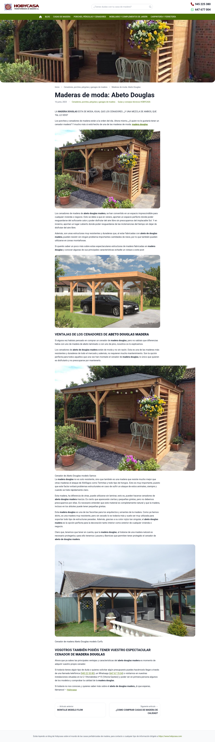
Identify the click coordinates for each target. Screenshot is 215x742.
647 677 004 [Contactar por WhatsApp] (203, 9)
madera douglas (140, 124)
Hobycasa (72, 689)
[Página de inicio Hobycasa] (40, 16)
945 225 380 (203, 4)
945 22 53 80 (87, 673)
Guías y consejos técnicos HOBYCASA (134, 102)
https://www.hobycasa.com (170, 736)
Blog (47, 17)
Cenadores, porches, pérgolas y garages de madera (93, 102)
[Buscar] (143, 6)
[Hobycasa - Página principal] (21, 6)
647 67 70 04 (116, 673)
